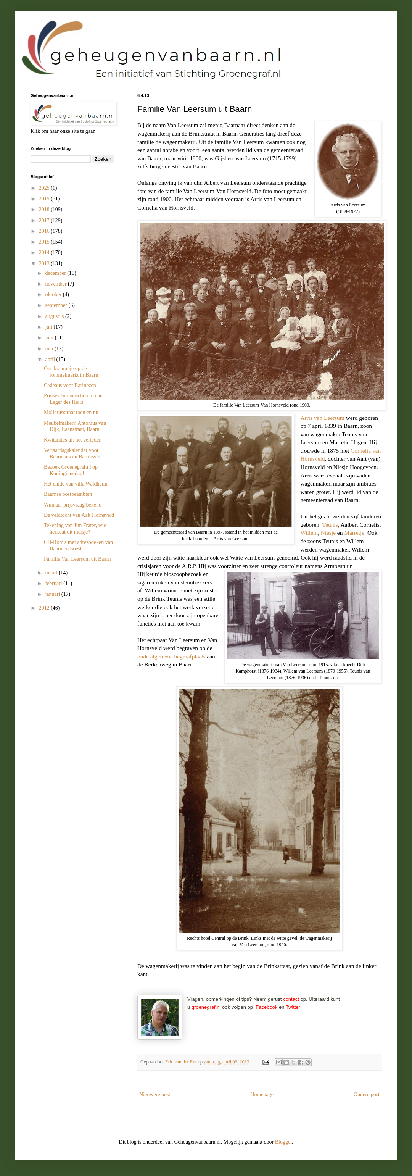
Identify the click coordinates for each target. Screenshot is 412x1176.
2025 (45, 188)
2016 (45, 231)
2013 (45, 263)
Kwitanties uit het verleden (72, 440)
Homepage (262, 1094)
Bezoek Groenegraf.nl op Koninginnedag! (71, 470)
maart (51, 573)
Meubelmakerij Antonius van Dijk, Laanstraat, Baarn (75, 426)
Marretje (354, 532)
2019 (45, 199)
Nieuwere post (154, 1094)
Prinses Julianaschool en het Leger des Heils (74, 399)
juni (50, 337)
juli (49, 327)
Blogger (283, 1142)
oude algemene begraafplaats (171, 656)
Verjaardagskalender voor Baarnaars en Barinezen (72, 453)
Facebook (266, 1007)
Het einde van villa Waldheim (76, 484)
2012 (45, 608)
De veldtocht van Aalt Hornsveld (79, 515)
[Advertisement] (69, 662)
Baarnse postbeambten (68, 494)
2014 (45, 252)
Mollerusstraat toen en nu (71, 412)
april (50, 359)
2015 (45, 242)
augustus (55, 316)
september (56, 305)
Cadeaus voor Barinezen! (71, 385)
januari (53, 594)
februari (54, 583)
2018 (45, 209)
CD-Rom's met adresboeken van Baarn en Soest (78, 545)
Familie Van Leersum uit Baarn (77, 559)
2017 (45, 220)
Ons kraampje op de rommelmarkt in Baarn (71, 372)
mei (50, 349)
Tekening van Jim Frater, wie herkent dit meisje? (75, 529)
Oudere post (367, 1094)
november (56, 284)
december (56, 273)
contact (291, 999)
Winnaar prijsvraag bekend (72, 505)
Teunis (330, 524)
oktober (54, 294)
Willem (309, 532)
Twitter (293, 1007)
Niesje (328, 532)
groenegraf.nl (206, 1007)
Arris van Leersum (322, 418)
